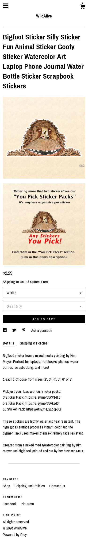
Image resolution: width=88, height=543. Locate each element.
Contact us (57, 485)
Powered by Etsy (15, 534)
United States (30, 281)
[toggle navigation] (5, 5)
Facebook (10, 503)
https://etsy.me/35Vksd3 (41, 403)
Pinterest (27, 503)
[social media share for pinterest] (24, 330)
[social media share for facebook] (5, 330)
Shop (7, 485)
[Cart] (82, 6)
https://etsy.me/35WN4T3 (42, 397)
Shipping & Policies (33, 343)
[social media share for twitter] (14, 330)
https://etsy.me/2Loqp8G (43, 409)
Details (9, 343)
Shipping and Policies (30, 485)
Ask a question (41, 330)
